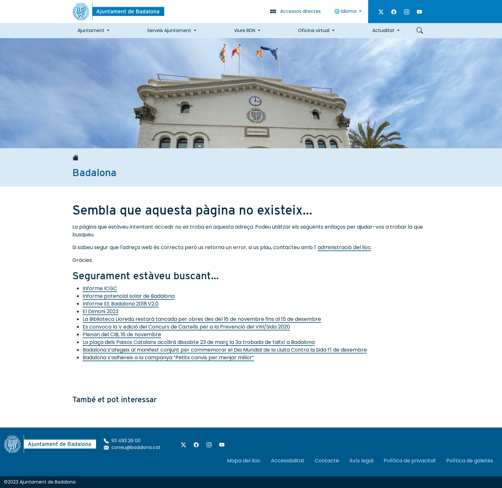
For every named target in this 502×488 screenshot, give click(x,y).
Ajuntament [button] (90, 30)
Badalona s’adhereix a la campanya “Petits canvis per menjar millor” (168, 357)
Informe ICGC (100, 288)
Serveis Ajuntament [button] (169, 30)
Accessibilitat (287, 460)
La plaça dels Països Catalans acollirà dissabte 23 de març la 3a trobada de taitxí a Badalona (199, 342)
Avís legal (361, 460)
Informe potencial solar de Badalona (128, 296)
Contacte (327, 460)
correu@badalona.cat (132, 447)
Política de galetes (469, 460)
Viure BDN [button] (244, 30)
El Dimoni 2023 (100, 311)
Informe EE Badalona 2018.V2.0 (120, 303)
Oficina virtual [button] (313, 30)
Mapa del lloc (244, 460)
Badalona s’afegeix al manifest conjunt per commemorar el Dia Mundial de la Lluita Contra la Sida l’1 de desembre (225, 350)
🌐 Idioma (346, 11)
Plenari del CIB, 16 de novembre (122, 334)
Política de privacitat (410, 460)
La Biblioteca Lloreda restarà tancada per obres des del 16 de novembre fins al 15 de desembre (202, 319)
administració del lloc (344, 247)
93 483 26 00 (122, 440)
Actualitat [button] (383, 30)
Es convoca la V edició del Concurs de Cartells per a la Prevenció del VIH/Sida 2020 (186, 326)
